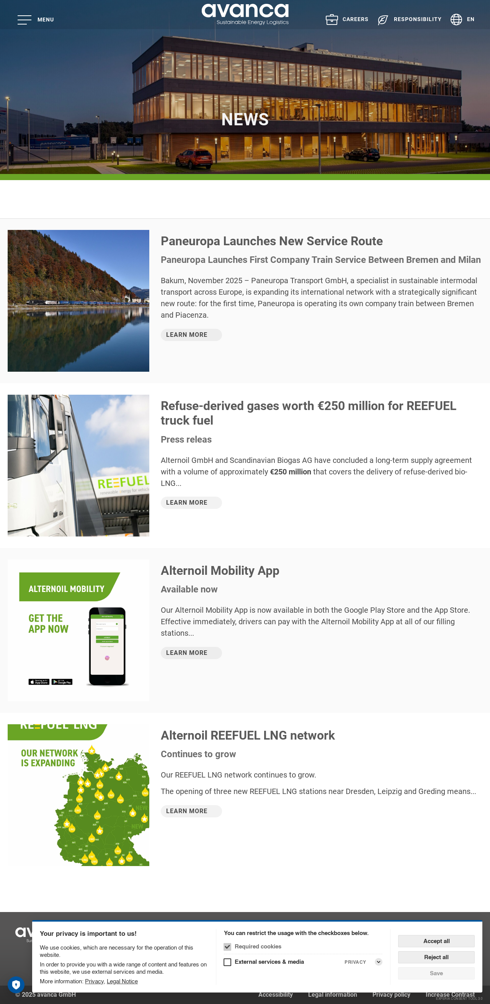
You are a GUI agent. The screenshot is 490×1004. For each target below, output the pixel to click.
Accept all (436, 941)
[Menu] (38, 19)
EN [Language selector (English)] (471, 19)
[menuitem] (343, 19)
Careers (356, 19)
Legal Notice (122, 981)
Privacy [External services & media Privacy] (355, 962)
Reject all (436, 957)
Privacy (94, 981)
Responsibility (418, 19)
